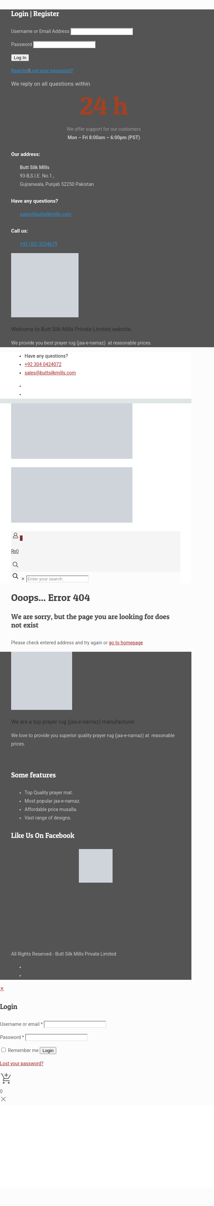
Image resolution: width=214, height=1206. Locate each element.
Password (21, 44)
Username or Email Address (40, 31)
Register (19, 70)
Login (48, 1050)
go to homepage (126, 642)
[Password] (56, 1037)
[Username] (75, 1024)
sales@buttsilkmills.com (45, 214)
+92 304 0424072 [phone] (43, 364)
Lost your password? (51, 70)
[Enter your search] (57, 578)
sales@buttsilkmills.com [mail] (50, 372)
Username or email (21, 1024)
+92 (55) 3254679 (38, 244)
